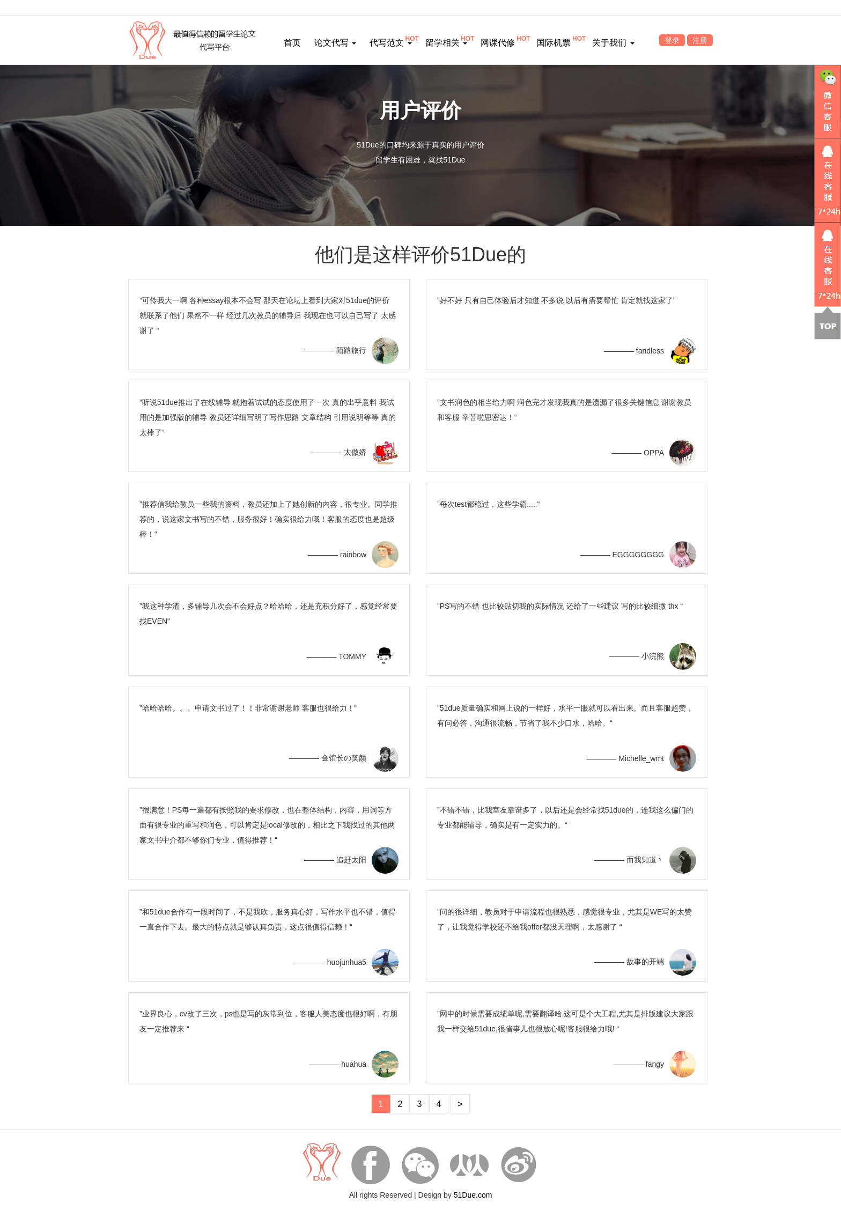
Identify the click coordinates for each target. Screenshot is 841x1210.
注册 (699, 40)
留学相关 (446, 42)
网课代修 (498, 42)
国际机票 (553, 42)
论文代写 (335, 42)
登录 (672, 40)
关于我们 (613, 42)
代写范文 (390, 42)
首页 (292, 42)
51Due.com (473, 1195)
